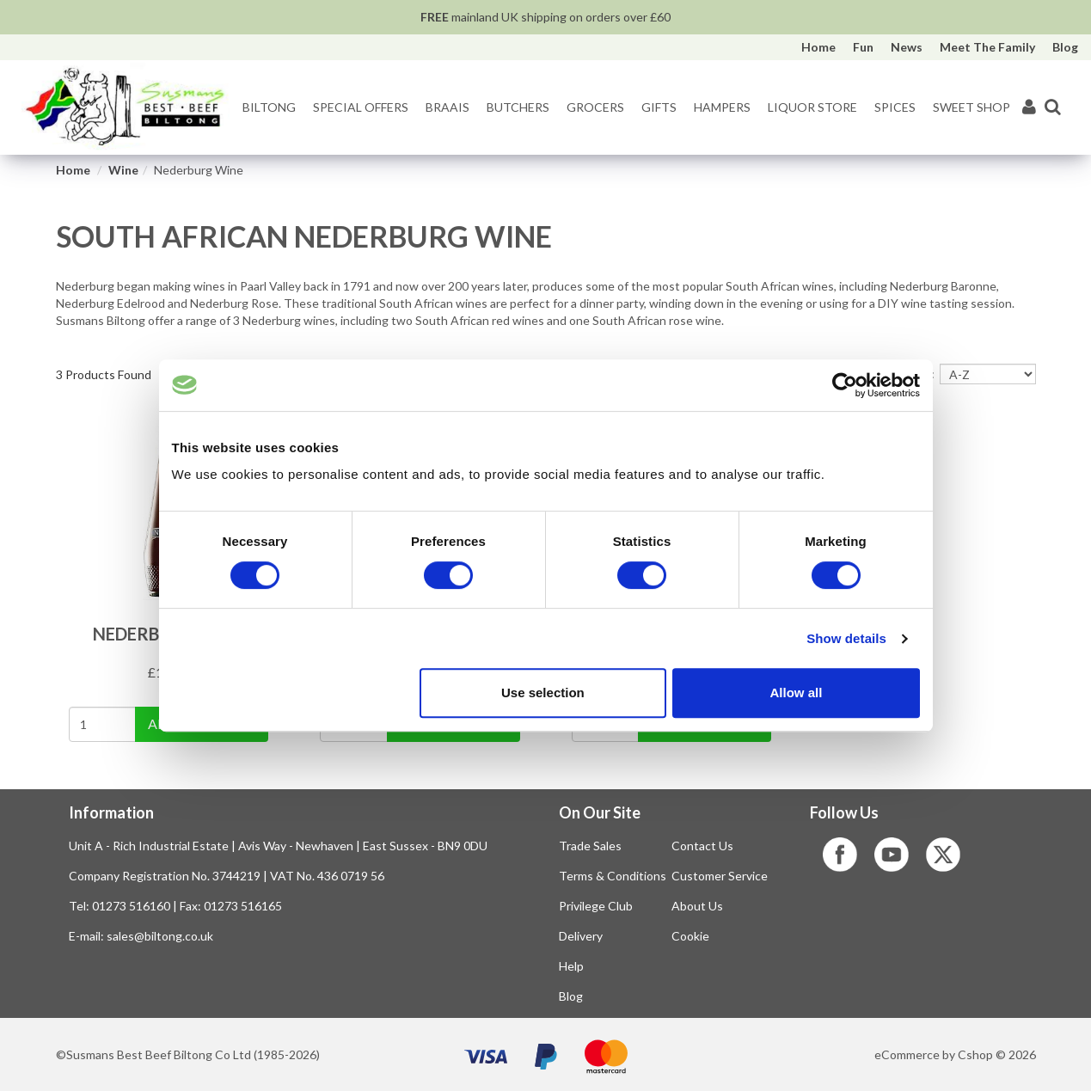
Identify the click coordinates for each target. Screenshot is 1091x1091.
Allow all (796, 692)
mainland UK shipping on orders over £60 (545, 16)
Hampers (722, 107)
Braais (447, 107)
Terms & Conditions (612, 875)
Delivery (581, 936)
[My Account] (1029, 108)
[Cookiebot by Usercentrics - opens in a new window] (844, 385)
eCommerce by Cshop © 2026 (955, 1054)
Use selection (543, 692)
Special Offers (360, 107)
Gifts (659, 107)
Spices (895, 107)
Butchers (518, 107)
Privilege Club (596, 905)
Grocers (595, 107)
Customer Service (719, 875)
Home (818, 47)
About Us (697, 905)
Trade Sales (590, 845)
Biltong (269, 107)
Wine (123, 169)
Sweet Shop (971, 107)
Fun (863, 47)
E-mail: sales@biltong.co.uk (141, 936)
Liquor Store (812, 107)
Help (571, 966)
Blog (1065, 47)
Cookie (690, 936)
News (906, 47)
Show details (846, 638)
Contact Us (702, 845)
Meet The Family (987, 47)
